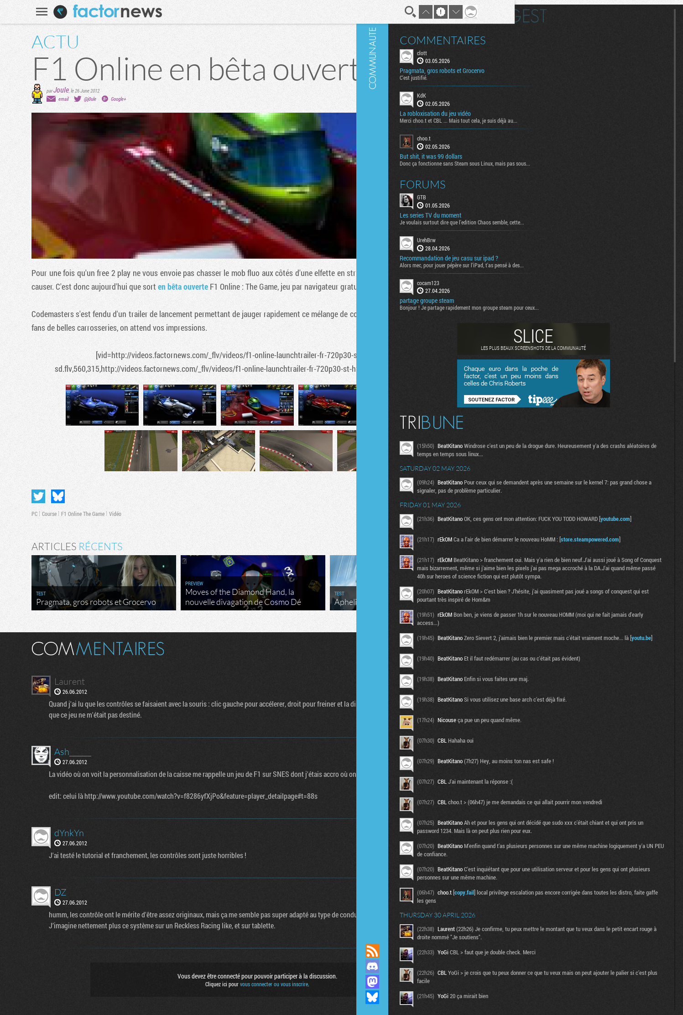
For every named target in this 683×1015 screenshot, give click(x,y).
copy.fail (572, 970)
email (38, 98)
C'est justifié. (521, 73)
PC (9, 513)
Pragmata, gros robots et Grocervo (549, 66)
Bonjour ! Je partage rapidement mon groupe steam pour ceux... (577, 303)
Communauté (480, 463)
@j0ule (65, 98)
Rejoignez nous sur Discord (480, 966)
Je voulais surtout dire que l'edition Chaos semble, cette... (569, 217)
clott (530, 48)
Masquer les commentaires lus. (451, 647)
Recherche (385, 12)
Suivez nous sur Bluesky (480, 997)
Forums (530, 180)
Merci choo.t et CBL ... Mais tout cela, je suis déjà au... (566, 116)
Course (24, 513)
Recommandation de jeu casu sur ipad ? (556, 253)
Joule (36, 89)
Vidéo (90, 513)
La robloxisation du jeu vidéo (543, 109)
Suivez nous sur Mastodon (480, 982)
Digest (627, 11)
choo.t (531, 134)
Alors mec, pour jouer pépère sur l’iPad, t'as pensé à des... (569, 260)
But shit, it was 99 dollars (538, 152)
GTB (529, 192)
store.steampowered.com (558, 562)
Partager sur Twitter (13, 496)
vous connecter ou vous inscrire (249, 984)
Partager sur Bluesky (33, 496)
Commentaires (550, 35)
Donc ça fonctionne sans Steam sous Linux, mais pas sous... (572, 158)
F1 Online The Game (57, 513)
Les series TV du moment (538, 210)
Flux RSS (480, 951)
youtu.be (612, 688)
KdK (529, 91)
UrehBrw (534, 235)
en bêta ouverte (158, 286)
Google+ (93, 98)
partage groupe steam (534, 296)
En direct (545, 11)
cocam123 (536, 278)
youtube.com (588, 539)
